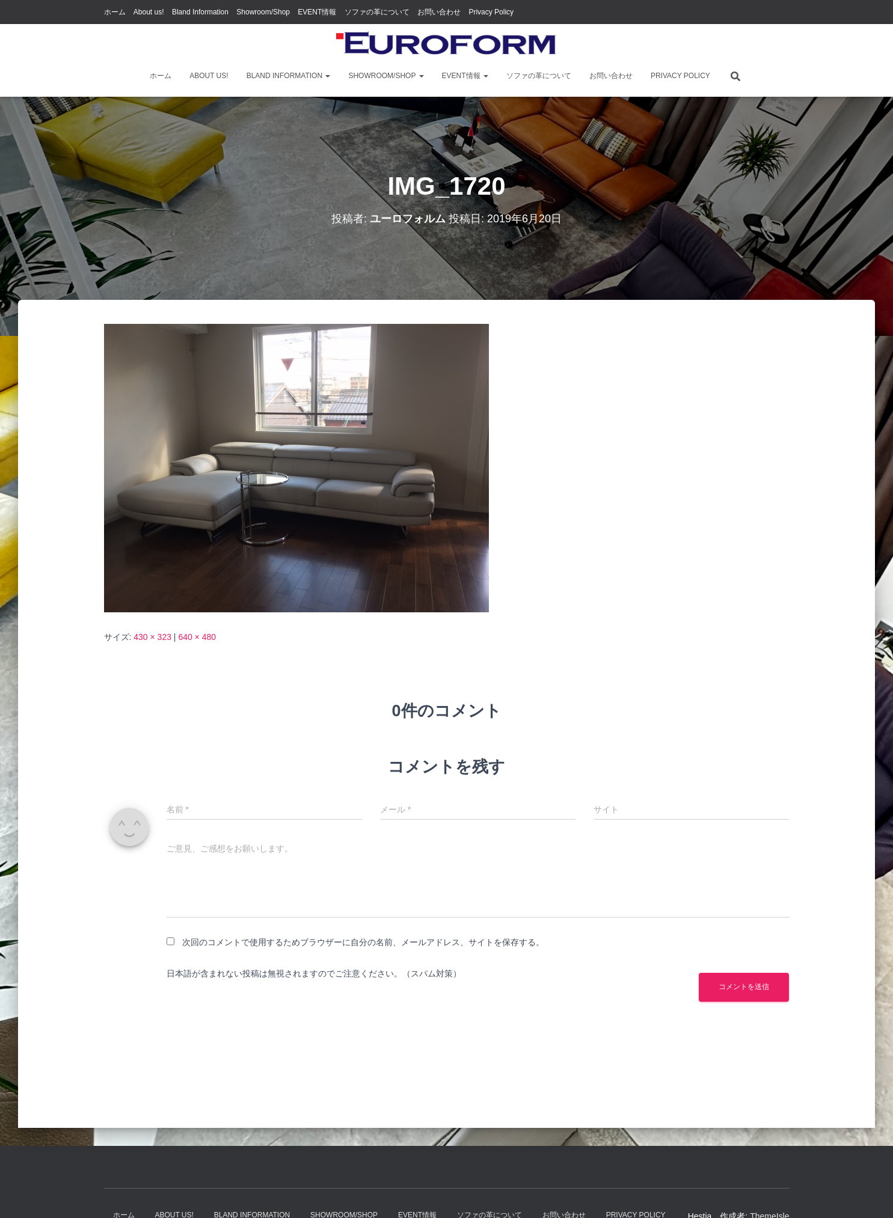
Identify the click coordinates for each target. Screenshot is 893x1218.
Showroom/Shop (263, 12)
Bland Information (200, 12)
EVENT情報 (317, 12)
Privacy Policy (491, 12)
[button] (327, 76)
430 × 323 (152, 637)
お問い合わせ (439, 12)
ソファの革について (377, 12)
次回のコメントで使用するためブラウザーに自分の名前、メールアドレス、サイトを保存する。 (363, 942)
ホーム (115, 12)
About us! (148, 12)
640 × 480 (197, 637)
